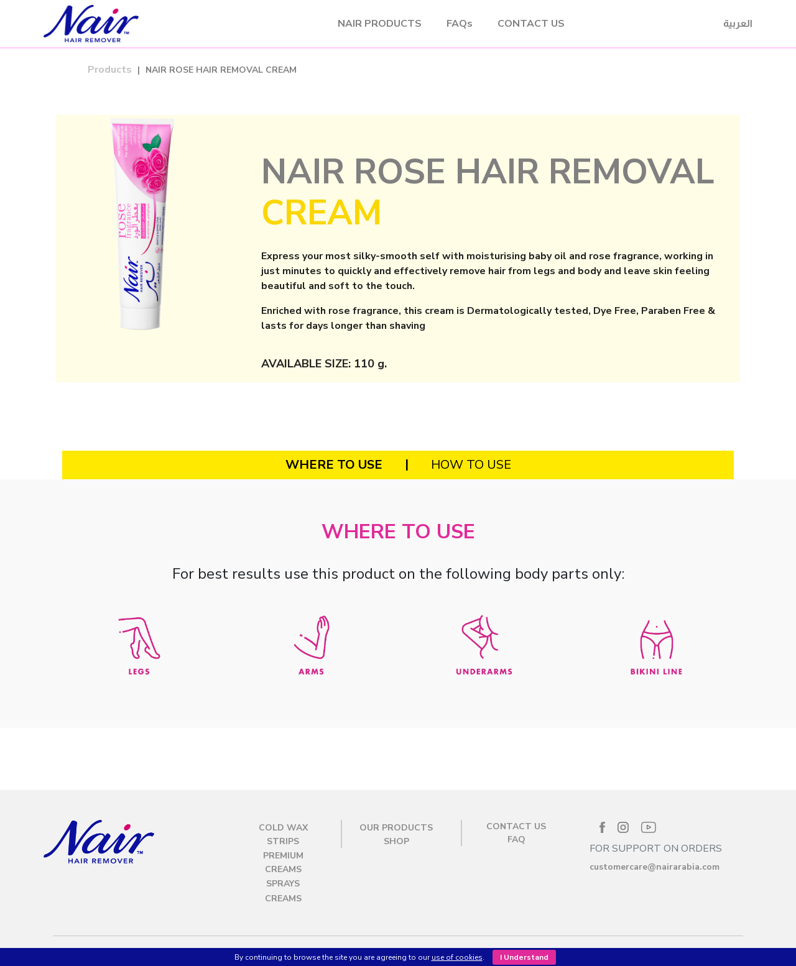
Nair (163, 24)
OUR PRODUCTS (396, 828)
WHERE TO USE (333, 464)
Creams (283, 898)
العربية (737, 23)
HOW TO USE (471, 464)
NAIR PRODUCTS (380, 23)
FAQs (460, 23)
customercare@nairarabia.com (655, 867)
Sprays (283, 884)
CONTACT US (531, 23)
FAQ (516, 839)
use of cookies (457, 957)
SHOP (396, 841)
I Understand (524, 957)
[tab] (333, 465)
